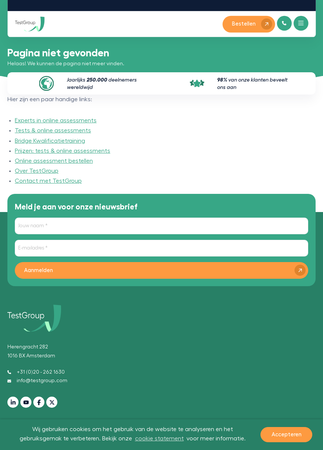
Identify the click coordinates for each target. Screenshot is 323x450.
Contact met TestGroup (48, 181)
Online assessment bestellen (54, 161)
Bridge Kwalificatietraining (50, 141)
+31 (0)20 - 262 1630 (36, 372)
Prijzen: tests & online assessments (62, 151)
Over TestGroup (36, 171)
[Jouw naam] (161, 226)
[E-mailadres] (161, 248)
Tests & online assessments (53, 130)
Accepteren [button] (287, 434)
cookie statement (159, 438)
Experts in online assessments (56, 120)
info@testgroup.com (37, 380)
